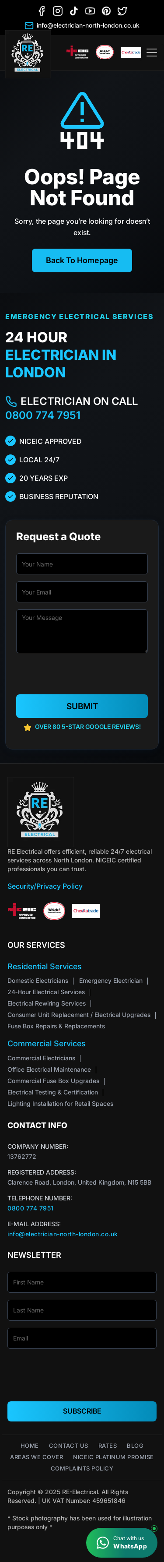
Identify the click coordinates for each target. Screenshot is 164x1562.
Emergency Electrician (111, 980)
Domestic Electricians (37, 980)
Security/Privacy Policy (45, 886)
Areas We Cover (36, 1457)
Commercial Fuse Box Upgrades (53, 1080)
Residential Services (44, 966)
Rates (107, 1445)
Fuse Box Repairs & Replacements (56, 1026)
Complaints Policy (82, 1468)
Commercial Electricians (41, 1058)
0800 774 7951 (42, 415)
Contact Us (68, 1445)
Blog (135, 1445)
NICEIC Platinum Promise (113, 1457)
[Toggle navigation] (152, 52)
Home (30, 1445)
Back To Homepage (82, 260)
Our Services (36, 945)
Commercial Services (46, 1043)
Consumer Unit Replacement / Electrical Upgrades (78, 1014)
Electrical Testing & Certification (52, 1092)
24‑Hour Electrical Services (46, 992)
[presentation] (82, 677)
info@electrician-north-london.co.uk (62, 1234)
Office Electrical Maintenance (49, 1069)
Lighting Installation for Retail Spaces (60, 1103)
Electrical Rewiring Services (46, 1003)
